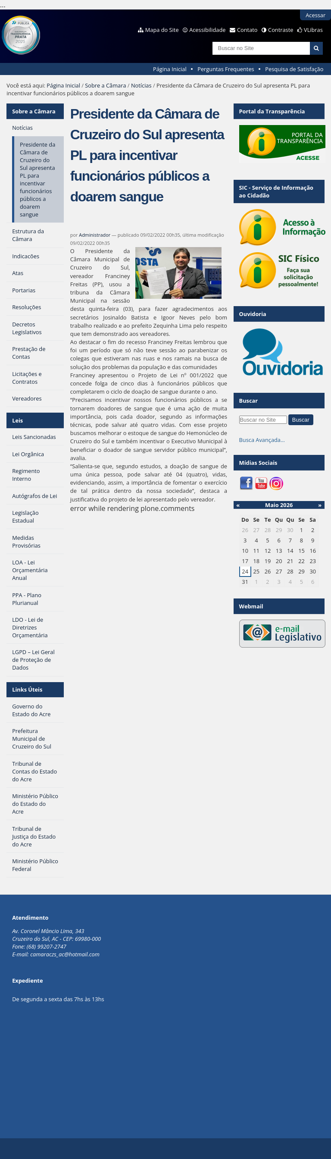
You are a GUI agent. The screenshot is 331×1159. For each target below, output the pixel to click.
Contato (247, 30)
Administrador (94, 235)
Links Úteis (27, 689)
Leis (17, 420)
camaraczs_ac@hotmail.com (65, 954)
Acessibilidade (207, 30)
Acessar (315, 15)
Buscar (248, 400)
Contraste (280, 30)
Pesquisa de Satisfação (294, 69)
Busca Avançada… (262, 440)
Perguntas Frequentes (225, 69)
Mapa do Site (162, 30)
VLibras (313, 30)
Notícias (141, 85)
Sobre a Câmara (105, 85)
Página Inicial (170, 69)
